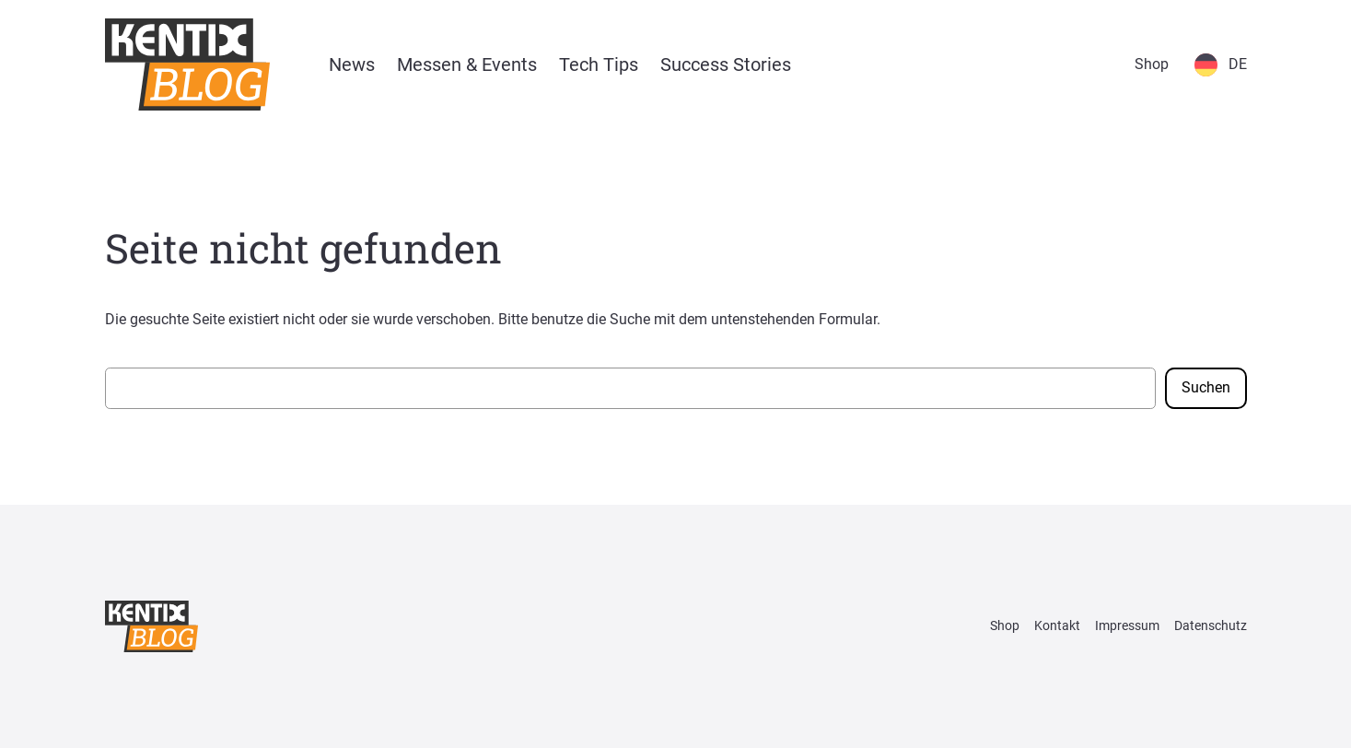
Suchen (1206, 387)
